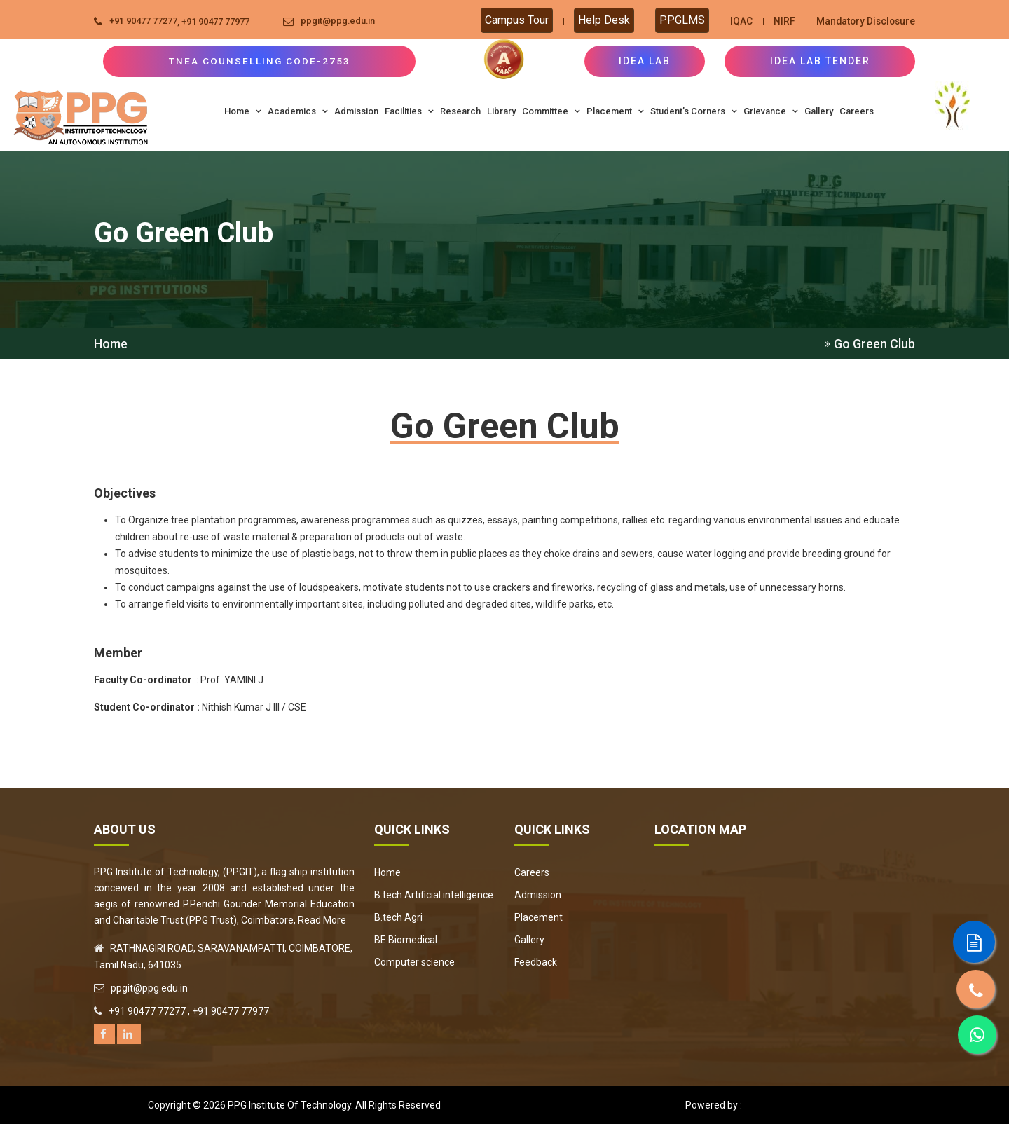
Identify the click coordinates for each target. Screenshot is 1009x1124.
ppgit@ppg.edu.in (338, 21)
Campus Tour (513, 20)
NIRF (781, 21)
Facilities (409, 111)
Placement (615, 111)
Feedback (535, 962)
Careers (856, 111)
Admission (356, 111)
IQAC (738, 21)
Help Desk (600, 20)
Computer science (414, 962)
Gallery (818, 111)
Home (242, 111)
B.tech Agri (398, 917)
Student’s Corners (693, 111)
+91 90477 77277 (143, 21)
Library (501, 111)
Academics (298, 111)
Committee (551, 111)
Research (460, 111)
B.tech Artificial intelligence (433, 894)
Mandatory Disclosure (864, 21)
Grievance (770, 111)
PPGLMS (678, 20)
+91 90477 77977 (215, 21)
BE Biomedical (405, 939)
